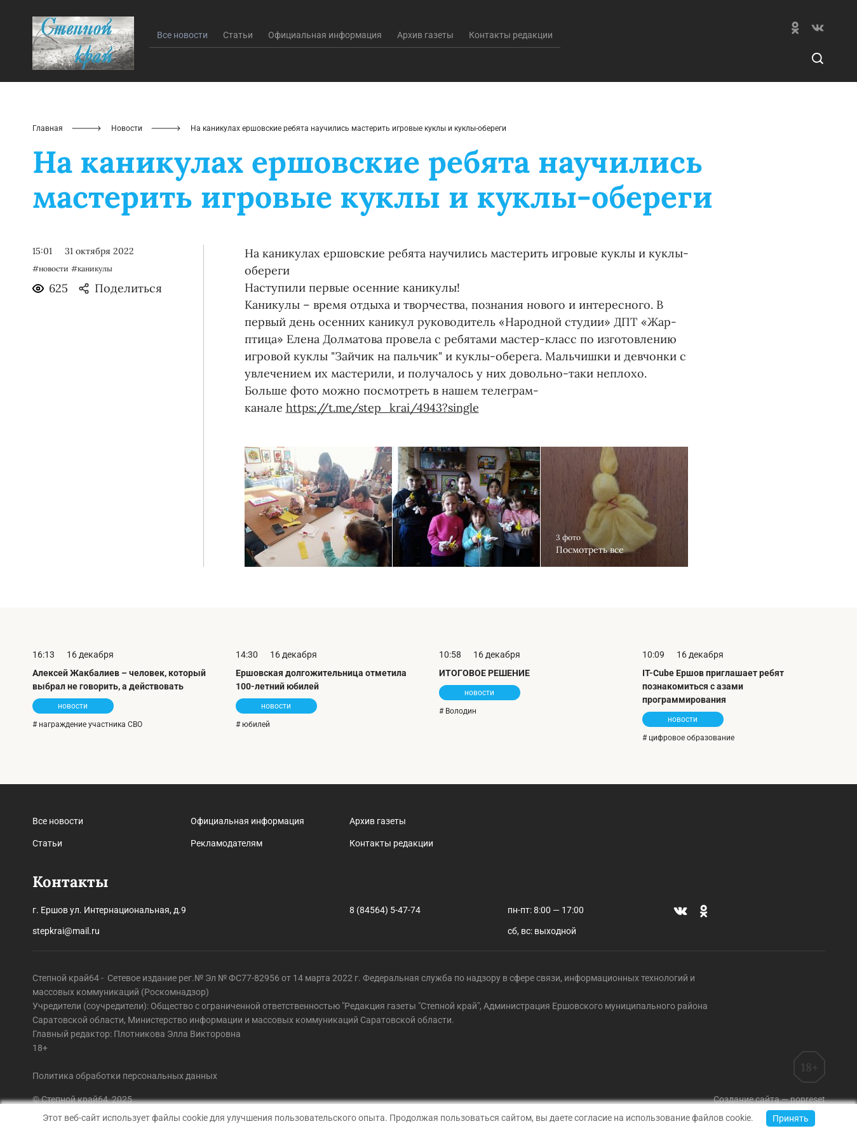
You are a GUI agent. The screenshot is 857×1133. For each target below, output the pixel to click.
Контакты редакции (511, 35)
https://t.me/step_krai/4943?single (382, 407)
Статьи (238, 35)
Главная (47, 128)
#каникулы (91, 268)
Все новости (57, 821)
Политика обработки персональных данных (124, 1076)
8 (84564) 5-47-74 (385, 910)
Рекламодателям (226, 843)
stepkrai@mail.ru (66, 931)
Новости (126, 128)
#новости (50, 268)
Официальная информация (325, 35)
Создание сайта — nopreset (769, 1099)
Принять (791, 1118)
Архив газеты (425, 35)
